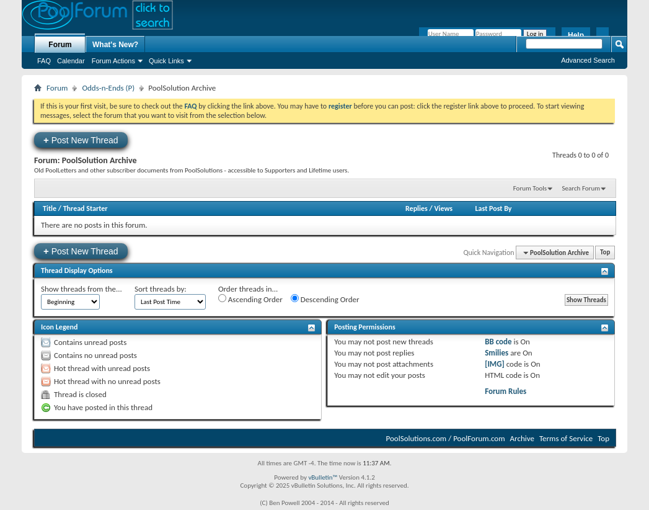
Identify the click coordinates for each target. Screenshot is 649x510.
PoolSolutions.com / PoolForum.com (445, 438)
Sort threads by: (161, 288)
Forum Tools (530, 188)
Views (443, 208)
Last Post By (493, 208)
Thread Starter (85, 208)
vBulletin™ (322, 477)
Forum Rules (505, 391)
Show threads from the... (81, 288)
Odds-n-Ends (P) (108, 87)
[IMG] (495, 364)
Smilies (496, 352)
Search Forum (581, 188)
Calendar (71, 61)
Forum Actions (113, 61)
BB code (498, 341)
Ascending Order (250, 299)
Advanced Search (588, 60)
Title (49, 208)
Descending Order (325, 299)
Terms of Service (566, 438)
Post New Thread (80, 140)
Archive (522, 438)
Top (605, 253)
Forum (59, 44)
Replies (416, 208)
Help (576, 35)
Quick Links (166, 61)
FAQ (44, 61)
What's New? (115, 44)
